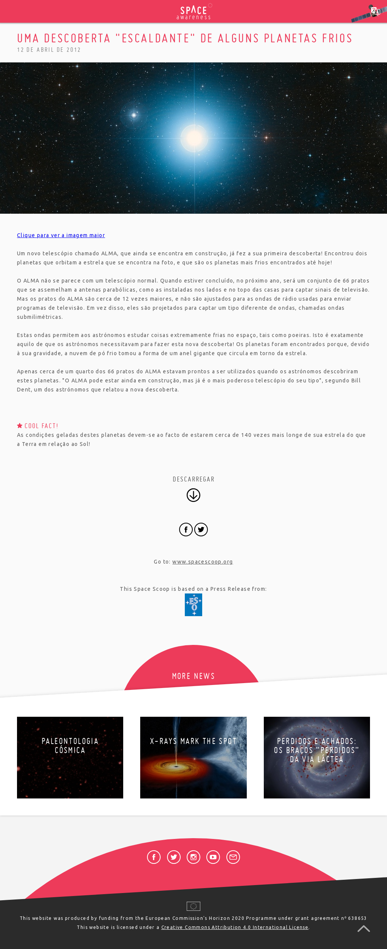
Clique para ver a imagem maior (61, 235)
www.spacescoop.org (202, 562)
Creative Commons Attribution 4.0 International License (235, 927)
